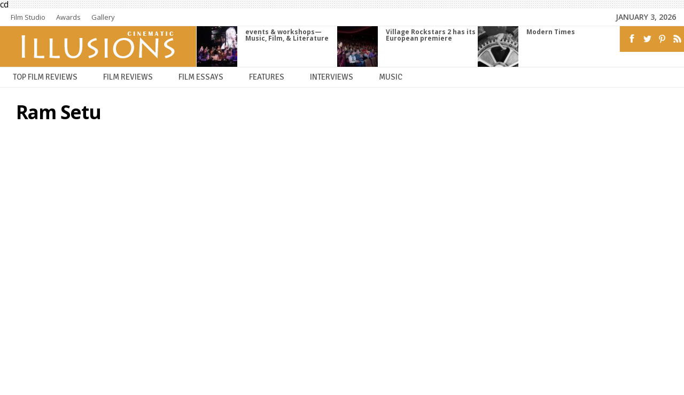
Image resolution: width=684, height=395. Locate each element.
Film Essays (200, 77)
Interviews (331, 77)
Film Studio (28, 17)
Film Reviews (128, 77)
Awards (68, 17)
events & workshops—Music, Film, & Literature (287, 35)
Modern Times (550, 31)
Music (390, 77)
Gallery (103, 17)
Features (266, 77)
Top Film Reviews (45, 77)
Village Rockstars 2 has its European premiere (431, 35)
